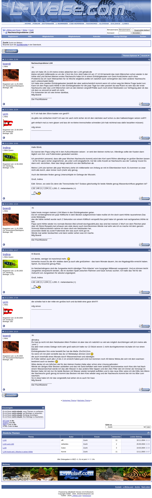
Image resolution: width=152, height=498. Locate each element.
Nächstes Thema (83, 400)
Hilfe (30, 36)
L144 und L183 (8, 444)
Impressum (87, 495)
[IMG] (5, 424)
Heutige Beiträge (120, 36)
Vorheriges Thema (69, 400)
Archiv (137, 487)
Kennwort (110, 33)
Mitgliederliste (48, 36)
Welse (25, 30)
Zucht (31, 30)
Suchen (143, 36)
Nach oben (145, 487)
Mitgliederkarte (74, 36)
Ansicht (144, 56)
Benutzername (112, 30)
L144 (4, 440)
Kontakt (118, 487)
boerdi (7, 63)
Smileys (6, 422)
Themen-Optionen (130, 56)
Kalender (96, 36)
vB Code (6, 421)
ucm (5, 114)
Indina (7, 147)
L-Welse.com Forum (13, 30)
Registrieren (13, 36)
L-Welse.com (128, 487)
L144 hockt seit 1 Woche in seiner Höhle (18, 452)
